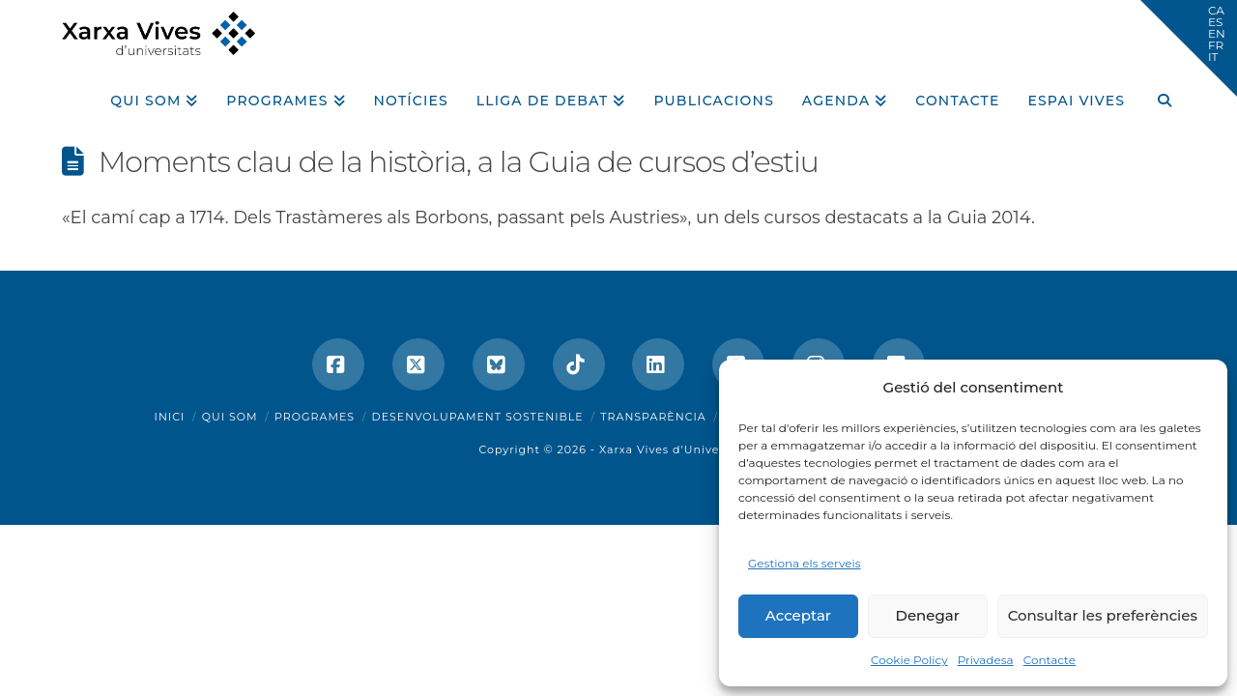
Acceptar (798, 615)
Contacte (1049, 659)
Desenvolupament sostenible (478, 416)
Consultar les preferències (1102, 615)
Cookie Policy (909, 659)
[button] (1188, 48)
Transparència (652, 416)
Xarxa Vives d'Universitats (679, 449)
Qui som (230, 416)
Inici (170, 416)
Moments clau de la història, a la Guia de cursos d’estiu (459, 162)
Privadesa (986, 659)
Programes (314, 416)
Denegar (928, 615)
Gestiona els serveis (804, 563)
